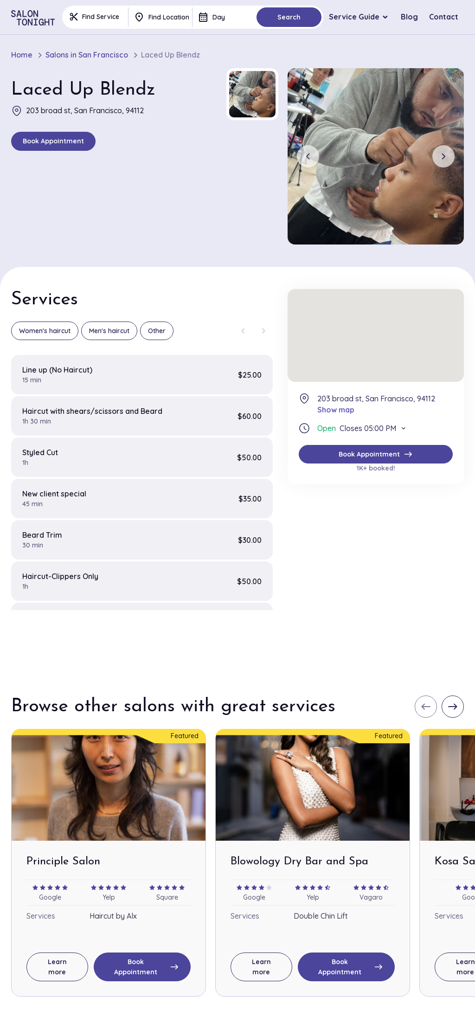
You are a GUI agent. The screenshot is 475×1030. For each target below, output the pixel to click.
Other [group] (157, 331)
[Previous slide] (308, 156)
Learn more (57, 967)
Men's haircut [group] (109, 331)
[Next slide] (443, 156)
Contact (443, 16)
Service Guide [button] (354, 16)
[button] (252, 94)
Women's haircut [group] (45, 331)
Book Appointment (53, 141)
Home (21, 55)
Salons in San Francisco (86, 55)
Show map (335, 409)
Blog (409, 16)
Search (289, 17)
